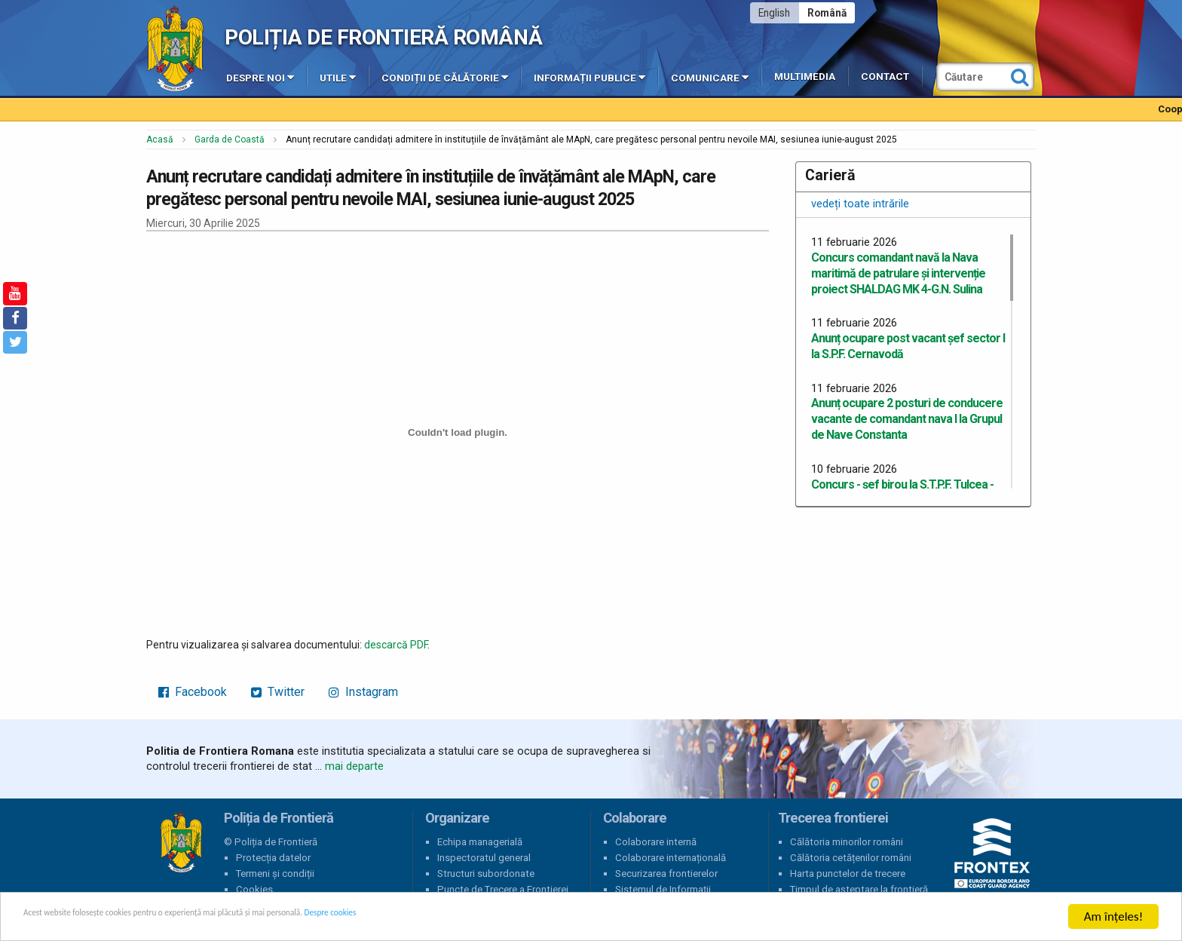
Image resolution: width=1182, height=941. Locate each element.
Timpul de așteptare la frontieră (859, 889)
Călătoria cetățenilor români (850, 857)
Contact (885, 76)
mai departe (354, 766)
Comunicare (710, 77)
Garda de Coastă (229, 139)
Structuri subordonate (485, 873)
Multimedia (804, 76)
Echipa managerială (479, 842)
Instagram (363, 692)
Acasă (159, 139)
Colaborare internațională (670, 857)
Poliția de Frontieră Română (383, 37)
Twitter (278, 692)
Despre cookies (488, 918)
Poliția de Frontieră (181, 842)
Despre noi (260, 77)
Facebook (192, 692)
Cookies (254, 889)
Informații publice (589, 77)
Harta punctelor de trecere (847, 873)
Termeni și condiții (275, 873)
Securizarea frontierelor (666, 873)
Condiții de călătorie (444, 77)
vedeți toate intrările (860, 203)
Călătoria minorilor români (846, 842)
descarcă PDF (395, 645)
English (774, 13)
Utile (338, 77)
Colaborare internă (656, 842)
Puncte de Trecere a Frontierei (502, 889)
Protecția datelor (273, 857)
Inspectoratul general (484, 857)
